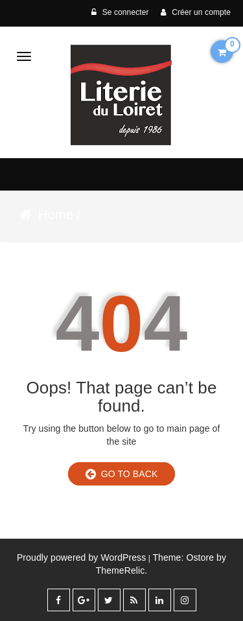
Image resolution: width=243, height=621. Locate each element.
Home (55, 214)
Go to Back (122, 474)
